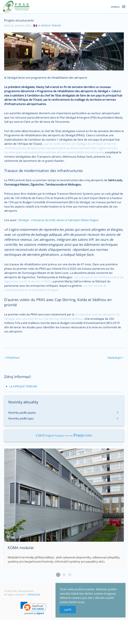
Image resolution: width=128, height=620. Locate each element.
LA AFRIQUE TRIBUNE (49, 25)
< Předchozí (11, 358)
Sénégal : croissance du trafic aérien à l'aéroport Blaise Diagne (58, 220)
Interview (69, 435)
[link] (33, 608)
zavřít (67, 609)
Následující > (116, 358)
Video (88, 435)
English (50, 435)
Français (59, 435)
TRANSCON (33, 594)
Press (78, 435)
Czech (40, 435)
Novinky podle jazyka (22, 412)
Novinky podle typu (21, 418)
